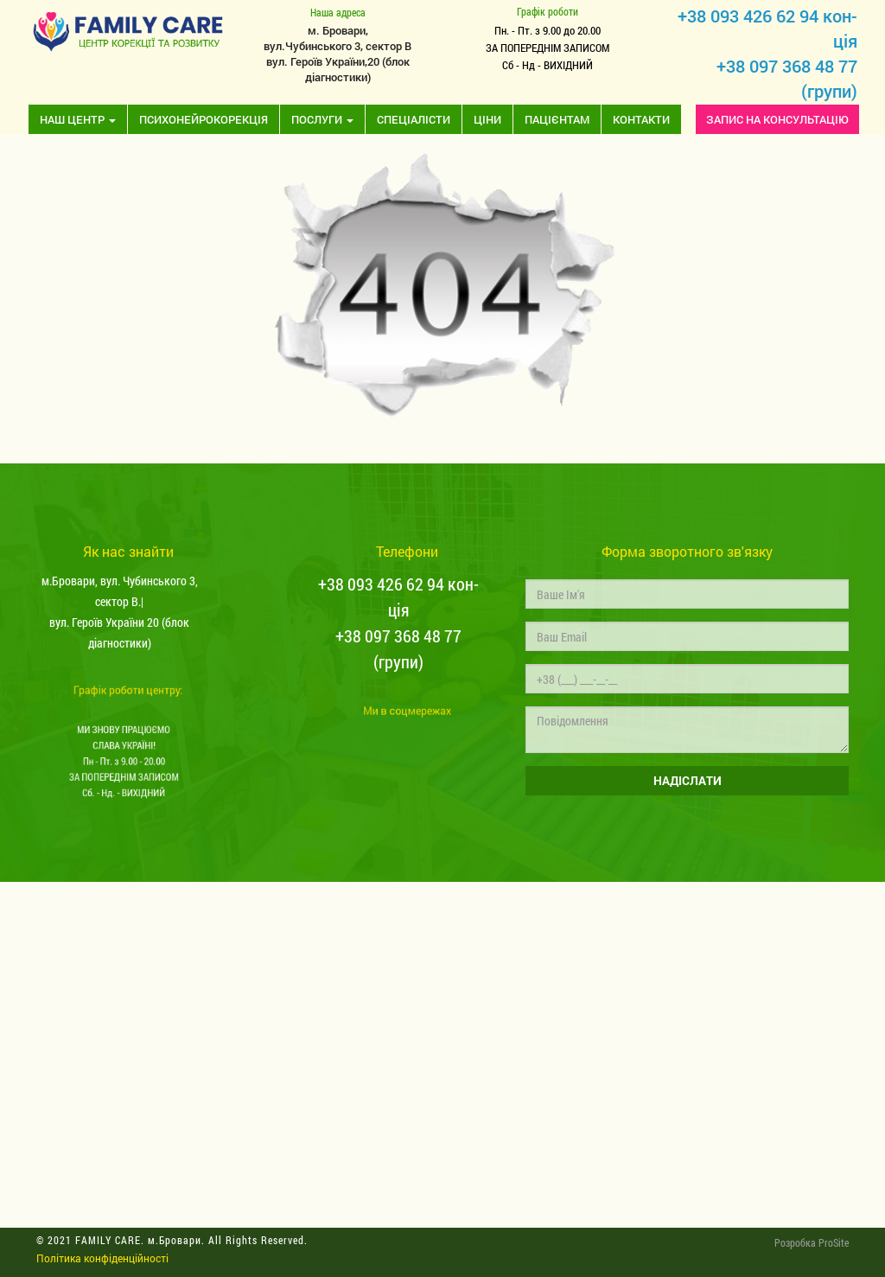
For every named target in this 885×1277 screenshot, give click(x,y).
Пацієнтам (557, 119)
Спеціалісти (413, 119)
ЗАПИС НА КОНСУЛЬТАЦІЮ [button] (777, 119)
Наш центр (78, 119)
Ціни (487, 119)
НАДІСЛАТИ (687, 780)
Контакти (641, 119)
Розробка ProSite (811, 1242)
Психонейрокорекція (203, 119)
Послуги (322, 119)
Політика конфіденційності (102, 1258)
